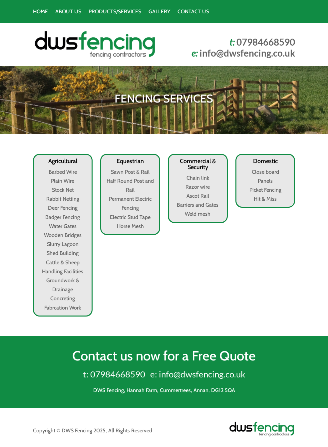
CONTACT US (193, 12)
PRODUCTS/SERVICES (115, 12)
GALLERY (159, 12)
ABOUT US (68, 12)
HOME (40, 12)
